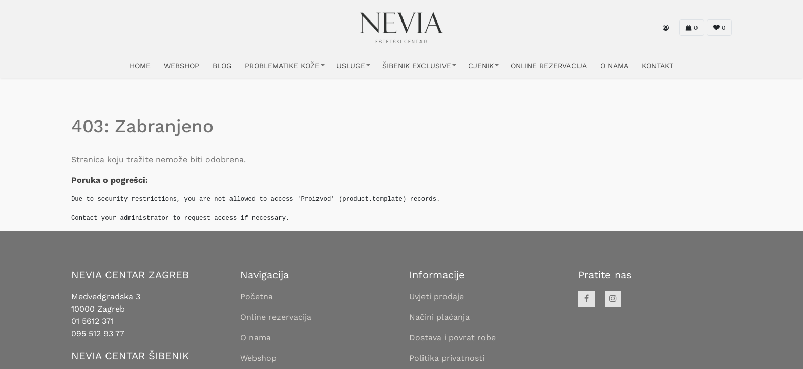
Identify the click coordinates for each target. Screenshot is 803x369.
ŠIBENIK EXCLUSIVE (416, 65)
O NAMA (614, 65)
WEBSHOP (181, 65)
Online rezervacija (275, 317)
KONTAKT (657, 65)
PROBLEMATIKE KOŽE (282, 65)
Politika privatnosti (446, 358)
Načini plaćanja (439, 317)
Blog (222, 65)
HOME (140, 65)
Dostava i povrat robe (452, 337)
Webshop (258, 358)
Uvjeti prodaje (436, 296)
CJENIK (481, 65)
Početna (256, 296)
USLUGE (350, 65)
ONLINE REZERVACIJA (549, 65)
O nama (255, 337)
